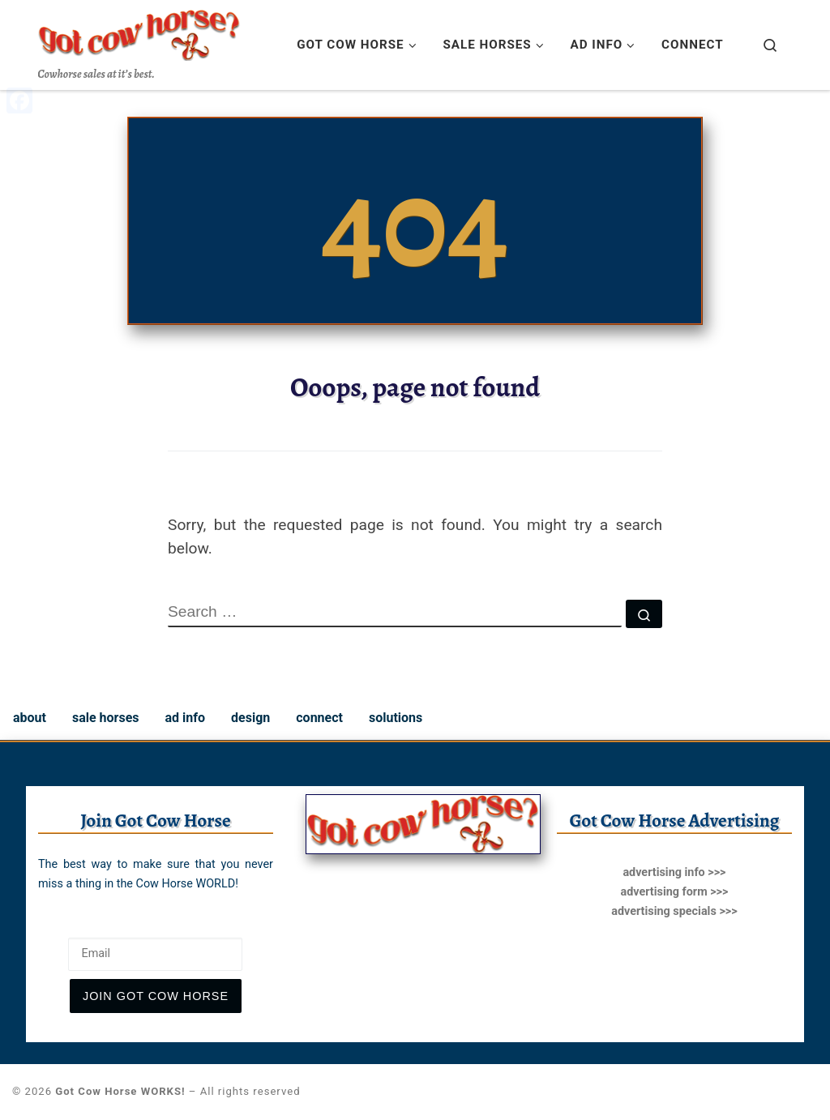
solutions (395, 717)
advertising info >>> (673, 872)
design (250, 717)
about (29, 717)
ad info (185, 717)
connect (319, 717)
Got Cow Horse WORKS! (120, 1091)
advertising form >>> (674, 892)
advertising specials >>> (674, 911)
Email (55, 924)
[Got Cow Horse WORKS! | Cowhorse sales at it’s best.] (139, 32)
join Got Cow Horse (156, 996)
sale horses (105, 717)
